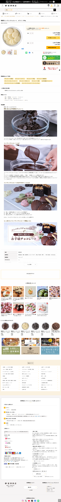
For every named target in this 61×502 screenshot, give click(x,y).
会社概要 (30, 490)
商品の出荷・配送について (47, 53)
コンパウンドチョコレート (30, 16)
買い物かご (8, 414)
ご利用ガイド (48, 486)
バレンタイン (14, 97)
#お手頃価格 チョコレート (47, 80)
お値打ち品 (9, 98)
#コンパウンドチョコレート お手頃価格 (12, 83)
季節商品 (9, 97)
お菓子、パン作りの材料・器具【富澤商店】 (8, 16)
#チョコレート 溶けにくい (25, 80)
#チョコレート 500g (31, 78)
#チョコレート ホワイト (20, 78)
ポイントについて (20, 414)
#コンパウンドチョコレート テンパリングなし (31, 83)
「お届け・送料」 (37, 416)
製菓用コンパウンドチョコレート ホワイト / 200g (13, 90)
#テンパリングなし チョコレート (11, 80)
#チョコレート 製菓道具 (41, 78)
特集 (5, 97)
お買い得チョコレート (16, 98)
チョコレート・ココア (20, 16)
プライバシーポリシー (50, 491)
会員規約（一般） (49, 489)
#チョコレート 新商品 (9, 78)
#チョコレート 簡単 (35, 80)
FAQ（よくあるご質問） (50, 488)
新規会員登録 (13, 409)
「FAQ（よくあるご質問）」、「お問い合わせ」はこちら (42, 476)
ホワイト (37, 16)
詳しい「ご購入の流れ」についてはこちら (14, 424)
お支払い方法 (19, 420)
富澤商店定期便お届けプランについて (32, 414)
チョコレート (20, 97)
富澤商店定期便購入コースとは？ (49, 52)
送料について (14, 414)
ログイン (8, 409)
